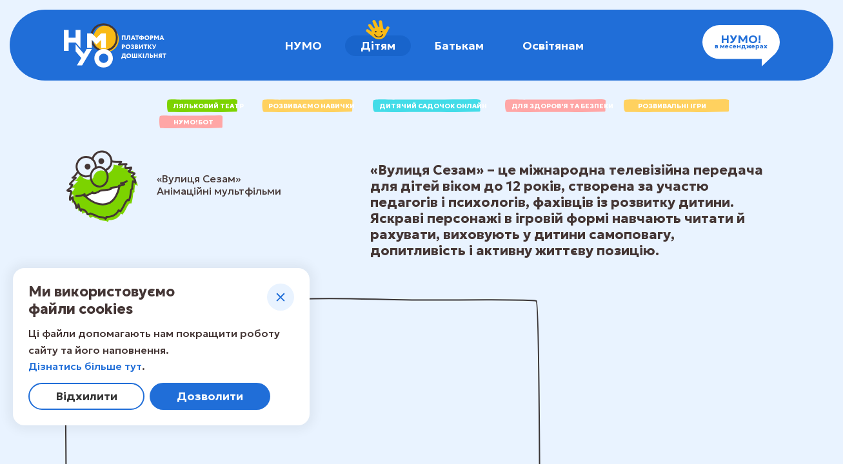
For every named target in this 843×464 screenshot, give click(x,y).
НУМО (303, 45)
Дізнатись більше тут (85, 366)
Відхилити (86, 396)
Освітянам (553, 45)
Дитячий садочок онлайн (430, 105)
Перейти (718, 376)
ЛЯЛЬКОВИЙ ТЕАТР (205, 105)
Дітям (378, 44)
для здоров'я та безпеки (559, 105)
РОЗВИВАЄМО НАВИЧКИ (308, 105)
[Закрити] (280, 297)
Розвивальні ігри (672, 105)
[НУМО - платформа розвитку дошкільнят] (115, 45)
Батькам (459, 45)
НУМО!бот (193, 121)
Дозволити (210, 396)
